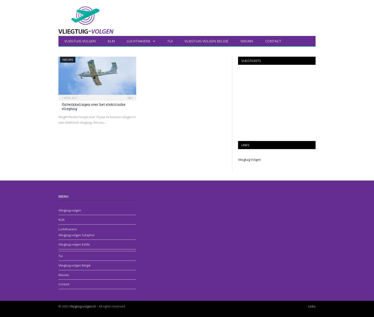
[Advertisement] (277, 103)
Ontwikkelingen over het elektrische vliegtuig (93, 106)
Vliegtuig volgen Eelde (74, 244)
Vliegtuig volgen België (207, 41)
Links (312, 306)
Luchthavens (139, 41)
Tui (170, 41)
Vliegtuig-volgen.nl (82, 306)
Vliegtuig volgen (80, 41)
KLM (111, 41)
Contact (273, 41)
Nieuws (246, 41)
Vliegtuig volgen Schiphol (76, 235)
